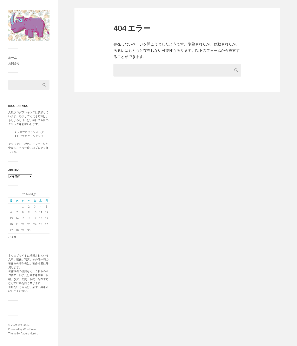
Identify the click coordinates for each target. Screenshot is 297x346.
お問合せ (14, 63)
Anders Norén (29, 333)
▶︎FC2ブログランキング (29, 136)
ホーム (12, 57)
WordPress (29, 329)
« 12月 (12, 237)
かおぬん (23, 324)
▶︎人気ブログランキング (29, 132)
